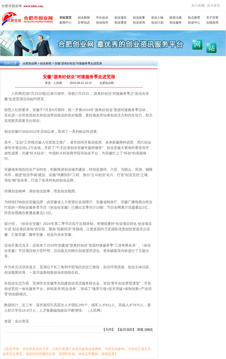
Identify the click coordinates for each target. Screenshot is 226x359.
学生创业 (102, 17)
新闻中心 (65, 22)
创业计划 (157, 22)
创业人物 (157, 17)
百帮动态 (84, 22)
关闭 (108, 329)
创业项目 (120, 17)
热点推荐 (194, 17)
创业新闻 (84, 17)
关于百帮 (212, 17)
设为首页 (213, 5)
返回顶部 (126, 329)
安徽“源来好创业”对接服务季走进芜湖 (78, 63)
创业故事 (139, 17)
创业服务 (176, 22)
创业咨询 (139, 22)
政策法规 (176, 17)
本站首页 (65, 17)
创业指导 (102, 22)
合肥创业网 (30, 63)
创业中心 (194, 22)
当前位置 (10, 63)
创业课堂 (120, 22)
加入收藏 (198, 5)
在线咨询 (212, 22)
